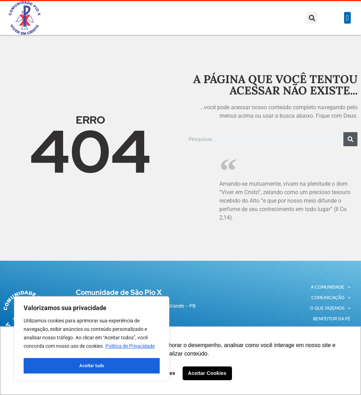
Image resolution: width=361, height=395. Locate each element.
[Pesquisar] (350, 139)
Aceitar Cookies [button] (207, 373)
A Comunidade (330, 287)
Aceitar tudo (91, 366)
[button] (312, 18)
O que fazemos (330, 308)
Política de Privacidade (130, 348)
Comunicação (330, 298)
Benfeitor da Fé (331, 319)
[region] (91, 339)
